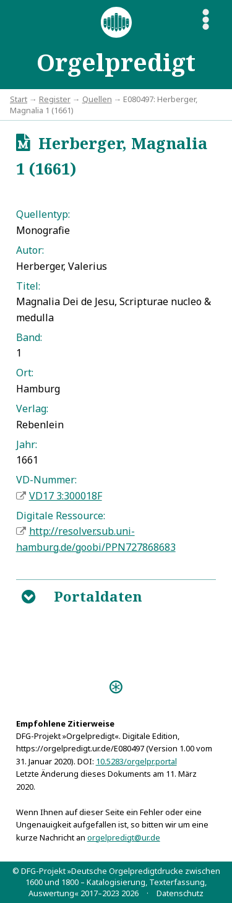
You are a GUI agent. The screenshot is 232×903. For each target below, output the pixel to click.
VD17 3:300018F (65, 496)
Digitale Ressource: (60, 515)
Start (18, 99)
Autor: (30, 250)
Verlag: (32, 408)
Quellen (97, 99)
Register (55, 99)
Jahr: (26, 444)
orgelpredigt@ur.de (123, 837)
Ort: (24, 372)
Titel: (28, 286)
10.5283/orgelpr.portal (136, 761)
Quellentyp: (43, 214)
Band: (29, 337)
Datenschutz (180, 893)
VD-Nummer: (46, 479)
